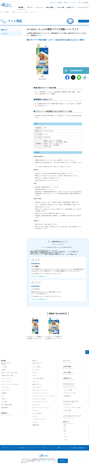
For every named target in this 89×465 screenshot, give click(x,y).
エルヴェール (35, 410)
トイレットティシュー (6, 381)
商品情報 (6, 12)
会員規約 (59, 447)
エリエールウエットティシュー (39, 401)
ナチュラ (34, 372)
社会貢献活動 (67, 396)
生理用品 (3, 369)
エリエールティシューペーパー (39, 390)
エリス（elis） (35, 369)
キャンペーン (39, 7)
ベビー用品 (4, 366)
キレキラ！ (35, 381)
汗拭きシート (4, 399)
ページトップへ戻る (87, 352)
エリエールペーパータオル (38, 399)
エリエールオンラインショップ (72, 416)
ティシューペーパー (6, 378)
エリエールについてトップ (70, 387)
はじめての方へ (67, 404)
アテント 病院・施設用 (37, 378)
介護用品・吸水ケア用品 (7, 375)
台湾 (65, 428)
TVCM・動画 (60, 7)
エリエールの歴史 (68, 390)
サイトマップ (65, 447)
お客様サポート (70, 7)
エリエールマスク (36, 387)
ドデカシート (35, 416)
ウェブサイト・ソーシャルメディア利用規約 (14, 447)
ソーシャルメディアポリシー (35, 447)
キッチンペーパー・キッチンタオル (9, 384)
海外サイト (66, 422)
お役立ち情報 (67, 366)
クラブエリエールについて (70, 401)
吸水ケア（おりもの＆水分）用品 (9, 372)
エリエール (6, 5)
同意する (63, 460)
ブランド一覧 (35, 364)
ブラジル (66, 439)
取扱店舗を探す (76, 70)
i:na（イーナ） (36, 404)
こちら (39, 35)
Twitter (73, 77)
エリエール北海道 (36, 413)
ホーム (1, 12)
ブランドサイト (83, 21)
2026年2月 (5, 33)
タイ (65, 433)
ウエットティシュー (6, 390)
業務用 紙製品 (4, 407)
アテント (34, 375)
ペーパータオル (5, 387)
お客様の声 (4, 413)
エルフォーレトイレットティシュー (41, 407)
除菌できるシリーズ (37, 384)
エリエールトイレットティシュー (40, 393)
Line (79, 77)
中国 (65, 425)
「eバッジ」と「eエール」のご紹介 (72, 407)
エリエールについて (83, 7)
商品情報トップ (5, 364)
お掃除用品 (4, 393)
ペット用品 (13, 12)
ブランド (34, 360)
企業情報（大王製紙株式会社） (79, 447)
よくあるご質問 (67, 410)
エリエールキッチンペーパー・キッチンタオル (43, 396)
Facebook (67, 77)
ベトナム (66, 436)
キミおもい (35, 422)
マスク (3, 396)
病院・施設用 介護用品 (6, 404)
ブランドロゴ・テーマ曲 (69, 393)
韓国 (65, 430)
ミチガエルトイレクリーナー (39, 419)
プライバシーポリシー (50, 447)
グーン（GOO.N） (36, 366)
